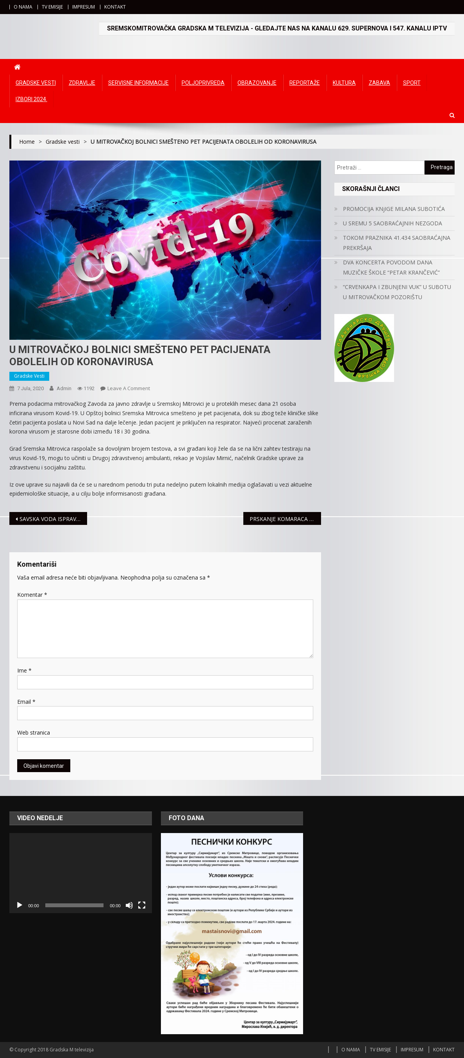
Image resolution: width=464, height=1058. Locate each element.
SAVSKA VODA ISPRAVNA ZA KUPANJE (53, 519)
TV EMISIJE (52, 7)
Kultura (344, 83)
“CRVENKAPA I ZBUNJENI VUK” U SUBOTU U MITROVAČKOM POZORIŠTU (397, 292)
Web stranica (33, 732)
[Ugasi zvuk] (129, 905)
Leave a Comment (128, 388)
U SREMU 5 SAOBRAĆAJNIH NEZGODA (392, 223)
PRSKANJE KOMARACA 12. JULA (285, 519)
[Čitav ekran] (142, 905)
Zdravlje (82, 83)
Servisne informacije (138, 83)
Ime (24, 670)
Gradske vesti (36, 83)
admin (64, 388)
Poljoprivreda (203, 83)
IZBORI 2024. (31, 99)
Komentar (32, 594)
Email (26, 701)
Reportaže (304, 83)
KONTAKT (115, 7)
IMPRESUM (83, 7)
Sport (412, 83)
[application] (80, 873)
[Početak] (19, 905)
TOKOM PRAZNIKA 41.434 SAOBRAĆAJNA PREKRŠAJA (396, 243)
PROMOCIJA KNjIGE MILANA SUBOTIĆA (394, 208)
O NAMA (23, 7)
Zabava (379, 83)
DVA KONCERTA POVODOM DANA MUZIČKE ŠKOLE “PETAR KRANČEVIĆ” (391, 267)
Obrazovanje (257, 83)
